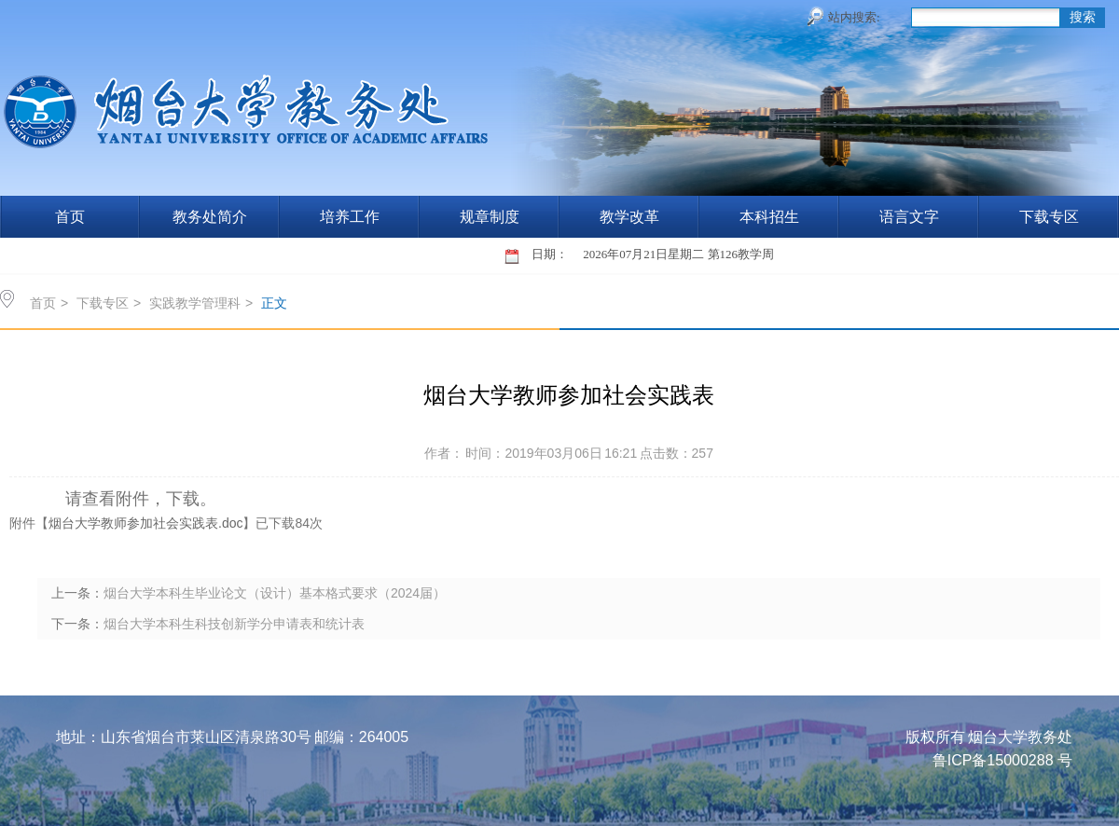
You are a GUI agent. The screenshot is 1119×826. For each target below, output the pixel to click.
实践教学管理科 (195, 303)
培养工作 (350, 217)
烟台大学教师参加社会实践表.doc (145, 523)
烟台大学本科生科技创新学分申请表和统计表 (234, 623)
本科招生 (769, 217)
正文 (274, 303)
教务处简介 (210, 217)
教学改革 (629, 217)
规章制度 (489, 217)
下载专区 (1049, 217)
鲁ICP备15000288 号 (1002, 760)
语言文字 (909, 217)
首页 (70, 217)
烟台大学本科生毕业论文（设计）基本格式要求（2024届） (275, 592)
